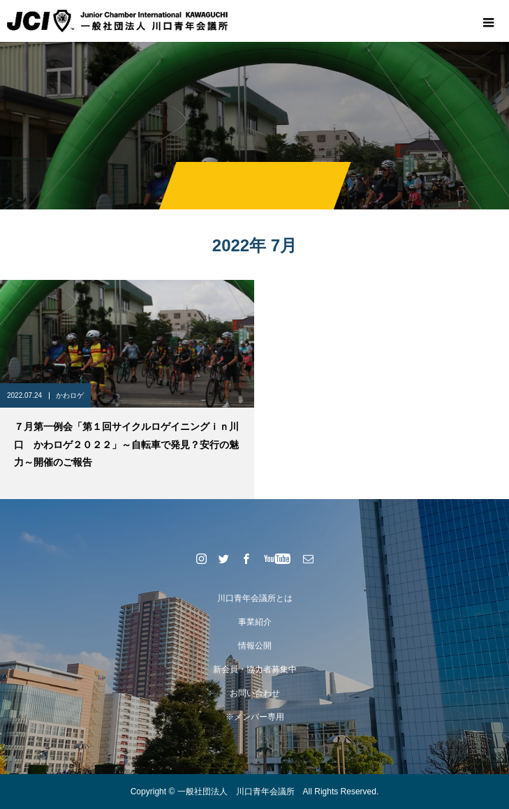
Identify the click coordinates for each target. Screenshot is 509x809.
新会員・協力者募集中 (255, 669)
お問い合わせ (255, 693)
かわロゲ (70, 395)
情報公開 (255, 646)
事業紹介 (255, 622)
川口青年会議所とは (255, 598)
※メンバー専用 (255, 717)
